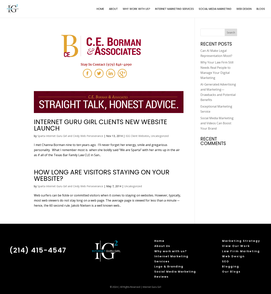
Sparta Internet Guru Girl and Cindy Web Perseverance (70, 136)
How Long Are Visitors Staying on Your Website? (101, 175)
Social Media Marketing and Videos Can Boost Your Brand (217, 123)
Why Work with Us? (136, 9)
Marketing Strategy (241, 241)
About (113, 9)
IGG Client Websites (137, 136)
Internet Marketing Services (174, 9)
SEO (225, 261)
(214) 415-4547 (37, 250)
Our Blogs (231, 271)
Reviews (161, 277)
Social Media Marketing (215, 9)
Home (100, 9)
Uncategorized (160, 136)
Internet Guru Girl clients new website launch (100, 125)
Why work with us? (170, 251)
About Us (162, 246)
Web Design (244, 9)
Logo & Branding (168, 266)
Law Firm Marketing (241, 251)
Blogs (261, 9)
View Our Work (236, 246)
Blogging (230, 266)
